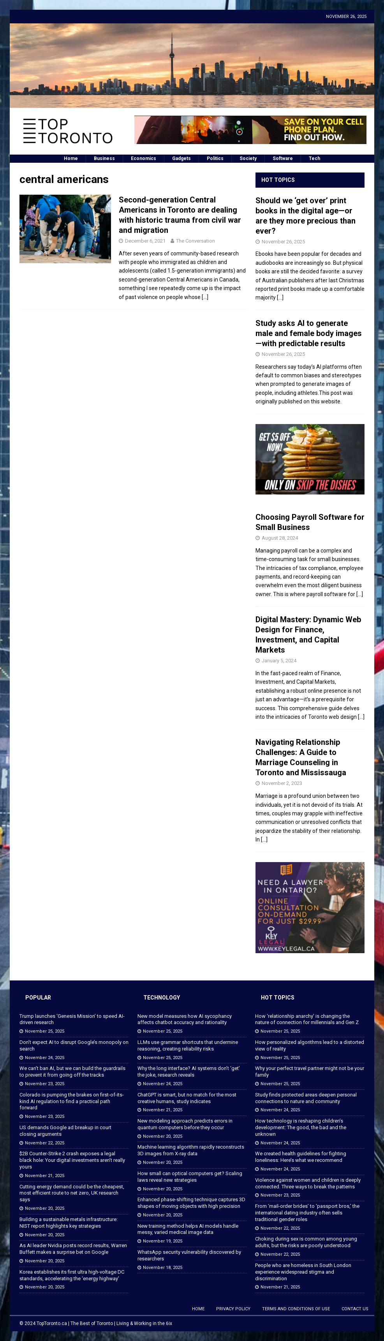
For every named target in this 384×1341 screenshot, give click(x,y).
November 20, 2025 (44, 1208)
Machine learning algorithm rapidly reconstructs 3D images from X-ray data (190, 1150)
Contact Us (355, 1308)
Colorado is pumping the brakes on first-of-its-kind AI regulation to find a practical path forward (71, 1101)
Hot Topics (278, 180)
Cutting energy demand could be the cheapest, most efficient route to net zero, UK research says (71, 1193)
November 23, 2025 (44, 1083)
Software (283, 158)
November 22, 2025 (44, 1143)
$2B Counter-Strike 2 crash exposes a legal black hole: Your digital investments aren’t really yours (72, 1160)
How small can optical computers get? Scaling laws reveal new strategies (189, 1176)
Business (104, 158)
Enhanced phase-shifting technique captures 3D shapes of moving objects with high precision (191, 1203)
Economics (143, 158)
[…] (205, 297)
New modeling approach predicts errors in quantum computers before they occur (185, 1124)
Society (248, 158)
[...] (280, 297)
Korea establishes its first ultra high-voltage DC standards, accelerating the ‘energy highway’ (71, 1275)
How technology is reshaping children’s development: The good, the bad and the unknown (300, 1127)
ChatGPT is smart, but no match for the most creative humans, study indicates (186, 1098)
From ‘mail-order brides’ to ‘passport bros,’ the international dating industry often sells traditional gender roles (307, 1212)
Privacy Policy (233, 1308)
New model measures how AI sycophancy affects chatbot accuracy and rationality (184, 1019)
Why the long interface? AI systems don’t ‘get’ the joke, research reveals (188, 1071)
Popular (38, 997)
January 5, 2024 (279, 660)
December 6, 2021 (145, 241)
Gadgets (181, 158)
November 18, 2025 (162, 1267)
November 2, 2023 (282, 783)
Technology (161, 997)
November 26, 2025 (283, 242)
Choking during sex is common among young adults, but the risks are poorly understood (306, 1242)
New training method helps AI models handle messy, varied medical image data (187, 1229)
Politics (215, 158)
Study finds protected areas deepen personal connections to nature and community (306, 1098)
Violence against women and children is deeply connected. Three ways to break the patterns (308, 1183)
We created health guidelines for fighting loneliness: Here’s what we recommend (300, 1157)
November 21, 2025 (44, 1175)
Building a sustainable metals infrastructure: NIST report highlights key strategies (68, 1222)
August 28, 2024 (280, 538)
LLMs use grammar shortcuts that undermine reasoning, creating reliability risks (187, 1045)
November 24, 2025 (44, 1057)
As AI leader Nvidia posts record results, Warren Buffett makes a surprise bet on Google (73, 1248)
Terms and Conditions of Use (296, 1308)
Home (71, 158)
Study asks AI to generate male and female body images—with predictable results (308, 333)
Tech (314, 158)
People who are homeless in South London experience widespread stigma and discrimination (303, 1271)
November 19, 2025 (162, 1241)
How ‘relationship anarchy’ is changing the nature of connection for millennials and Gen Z (307, 1019)
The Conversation (195, 241)
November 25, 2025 (44, 1031)
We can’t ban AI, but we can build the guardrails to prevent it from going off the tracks (72, 1071)
